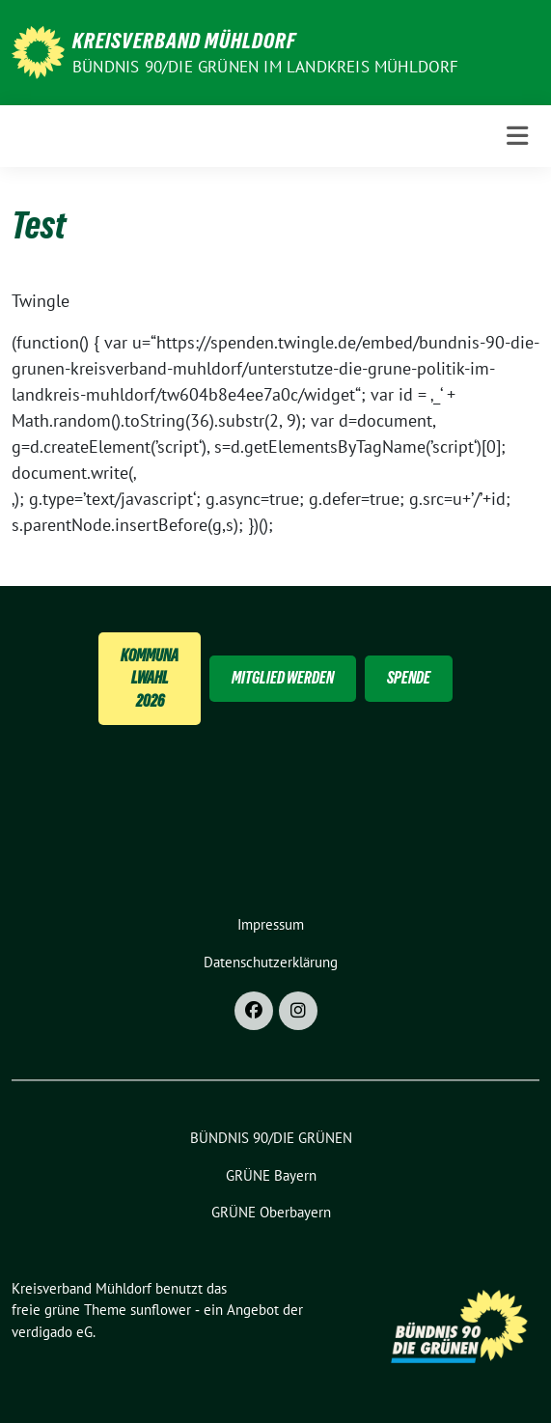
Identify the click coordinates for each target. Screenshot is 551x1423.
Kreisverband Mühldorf (184, 40)
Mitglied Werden (283, 678)
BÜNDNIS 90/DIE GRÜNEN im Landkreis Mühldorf (265, 66)
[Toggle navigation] (517, 136)
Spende (408, 678)
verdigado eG (52, 1332)
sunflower (160, 1309)
